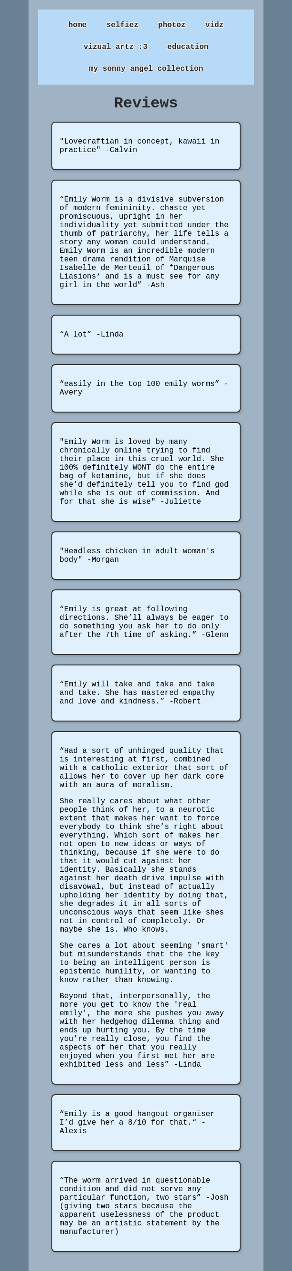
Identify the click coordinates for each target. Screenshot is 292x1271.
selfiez (122, 25)
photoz (172, 25)
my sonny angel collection (146, 69)
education (187, 47)
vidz (214, 25)
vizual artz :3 (115, 47)
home (77, 25)
